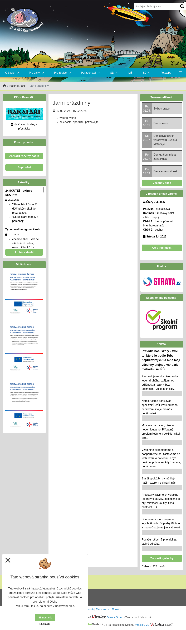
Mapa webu (103, 609)
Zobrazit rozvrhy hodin (24, 156)
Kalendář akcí (17, 85)
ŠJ (146, 72)
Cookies (116, 609)
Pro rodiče (62, 72)
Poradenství (90, 72)
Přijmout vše (45, 617)
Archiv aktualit (24, 252)
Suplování (24, 167)
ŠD (114, 72)
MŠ (130, 72)
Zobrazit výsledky (161, 558)
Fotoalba (165, 72)
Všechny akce (162, 182)
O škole (12, 72)
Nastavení (44, 623)
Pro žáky (36, 72)
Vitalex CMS (142, 624)
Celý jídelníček (161, 247)
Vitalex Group (115, 617)
